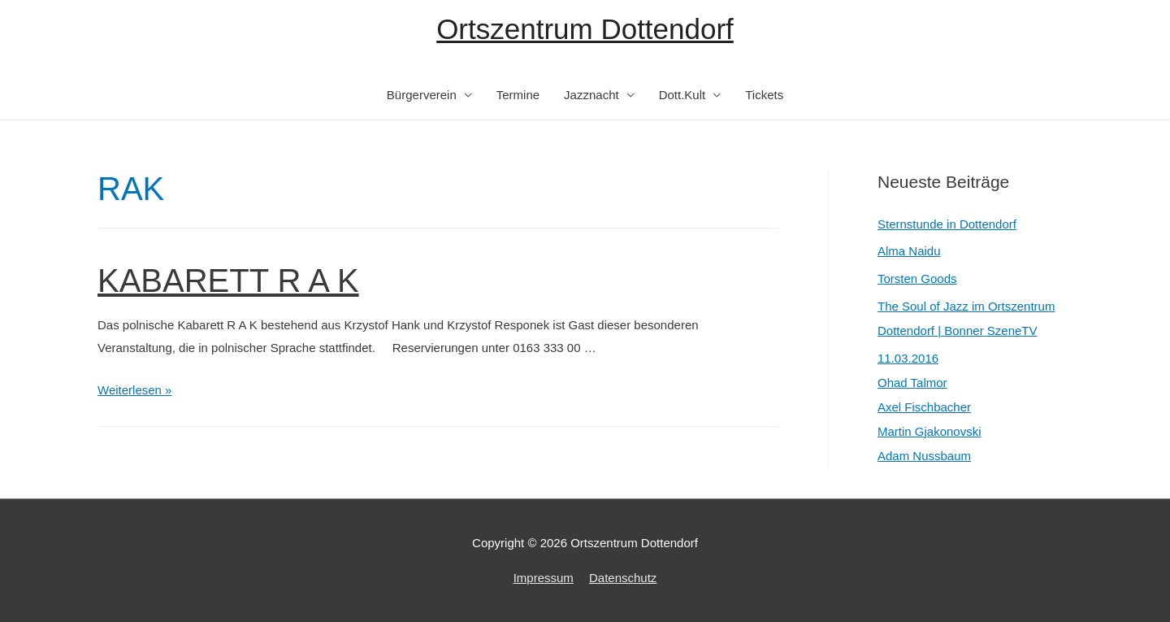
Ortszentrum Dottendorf (585, 29)
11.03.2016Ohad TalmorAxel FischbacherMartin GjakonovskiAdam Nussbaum (930, 407)
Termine (518, 95)
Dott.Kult (682, 95)
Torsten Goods (917, 278)
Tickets (764, 95)
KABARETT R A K (228, 280)
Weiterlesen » (134, 390)
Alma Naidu (909, 251)
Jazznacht (591, 95)
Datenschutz (622, 578)
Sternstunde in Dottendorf (947, 224)
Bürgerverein (422, 95)
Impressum (544, 578)
